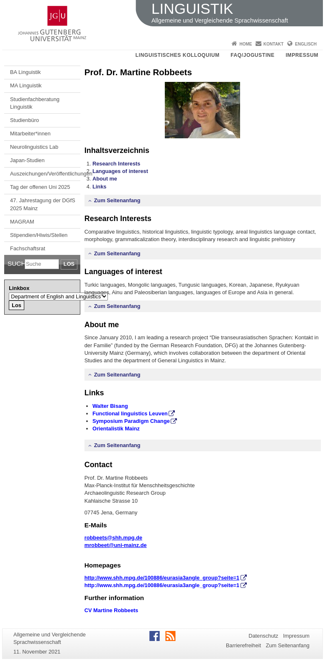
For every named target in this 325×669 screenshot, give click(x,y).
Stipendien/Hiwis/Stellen (38, 235)
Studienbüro (24, 120)
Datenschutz (263, 636)
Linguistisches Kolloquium (178, 55)
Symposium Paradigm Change (131, 421)
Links (99, 186)
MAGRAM (22, 222)
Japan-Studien (27, 160)
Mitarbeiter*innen (30, 133)
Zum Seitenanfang (117, 200)
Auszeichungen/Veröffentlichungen (45, 173)
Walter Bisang (110, 406)
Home (245, 44)
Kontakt (274, 44)
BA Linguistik (25, 72)
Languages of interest (120, 171)
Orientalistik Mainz (116, 428)
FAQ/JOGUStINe (252, 55)
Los (69, 264)
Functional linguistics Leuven (130, 413)
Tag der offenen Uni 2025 (40, 187)
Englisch (306, 44)
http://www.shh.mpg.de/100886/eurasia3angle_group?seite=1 (161, 585)
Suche (16, 263)
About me (104, 179)
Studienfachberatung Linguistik (34, 103)
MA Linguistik (25, 85)
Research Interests (116, 163)
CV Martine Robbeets (111, 610)
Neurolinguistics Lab (34, 147)
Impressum (302, 55)
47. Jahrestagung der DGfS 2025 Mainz (42, 204)
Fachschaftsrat (27, 248)
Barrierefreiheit (243, 645)
